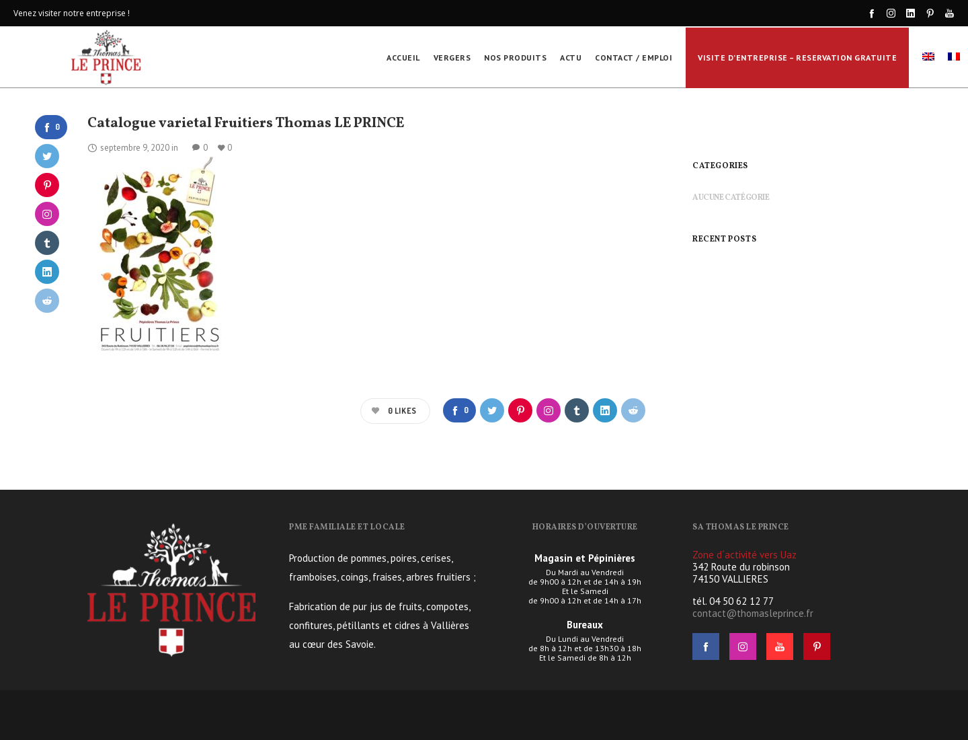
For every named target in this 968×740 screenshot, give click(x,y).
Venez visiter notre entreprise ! (71, 13)
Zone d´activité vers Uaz (744, 554)
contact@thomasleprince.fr (752, 613)
